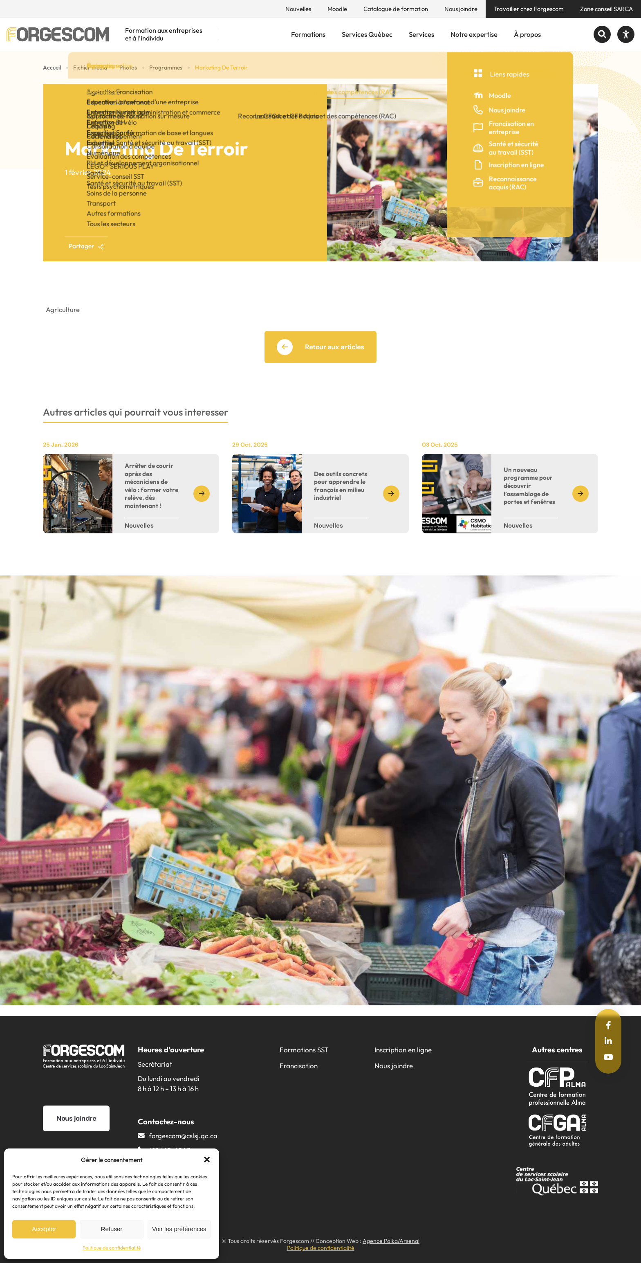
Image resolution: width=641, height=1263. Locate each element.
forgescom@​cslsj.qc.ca (183, 1135)
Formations (308, 34)
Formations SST (304, 1049)
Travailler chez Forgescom (529, 9)
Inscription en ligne (403, 1049)
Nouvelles (298, 9)
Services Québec (367, 34)
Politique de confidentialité (112, 1248)
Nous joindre (460, 9)
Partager (86, 246)
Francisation (299, 1065)
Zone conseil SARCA (606, 9)
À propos (527, 34)
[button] (207, 1159)
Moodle (337, 9)
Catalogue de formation (395, 9)
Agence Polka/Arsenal (391, 1241)
